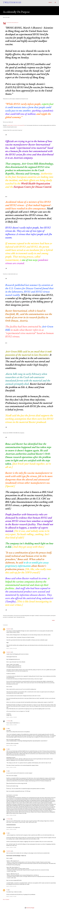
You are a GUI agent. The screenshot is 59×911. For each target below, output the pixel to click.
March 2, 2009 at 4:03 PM (11, 815)
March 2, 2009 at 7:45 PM (11, 847)
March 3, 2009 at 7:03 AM (11, 896)
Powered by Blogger (29, 907)
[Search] (50, 2)
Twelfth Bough (12, 2)
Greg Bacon (8, 628)
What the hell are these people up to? (12, 22)
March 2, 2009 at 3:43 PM (11, 767)
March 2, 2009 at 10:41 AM (11, 648)
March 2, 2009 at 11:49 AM (11, 717)
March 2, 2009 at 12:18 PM (11, 724)
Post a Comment (6, 899)
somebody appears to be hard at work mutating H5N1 (15, 125)
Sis (7, 728)
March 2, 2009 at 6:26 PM (11, 829)
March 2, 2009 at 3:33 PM (11, 745)
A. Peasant (8, 720)
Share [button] (53, 620)
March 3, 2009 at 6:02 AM (11, 886)
